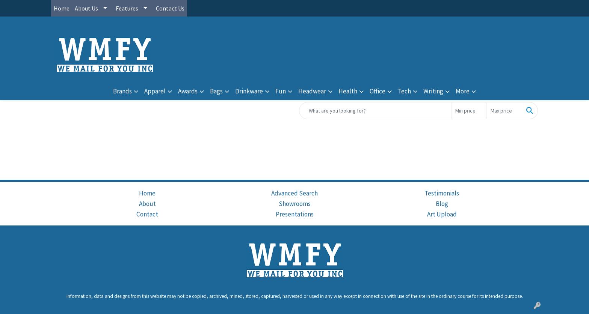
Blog (442, 204)
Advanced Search (294, 193)
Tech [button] (404, 91)
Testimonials (441, 193)
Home (61, 8)
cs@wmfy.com (518, 33)
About (147, 204)
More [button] (463, 91)
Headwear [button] (312, 91)
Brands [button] (122, 91)
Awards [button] (188, 91)
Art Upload (442, 214)
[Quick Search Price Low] (469, 110)
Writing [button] (433, 91)
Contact (147, 214)
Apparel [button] (155, 91)
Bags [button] (216, 91)
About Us (86, 8)
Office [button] (377, 91)
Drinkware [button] (249, 91)
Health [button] (347, 91)
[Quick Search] (375, 110)
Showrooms (295, 204)
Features (127, 8)
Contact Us (170, 8)
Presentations (295, 214)
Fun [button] (280, 91)
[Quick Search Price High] (504, 110)
